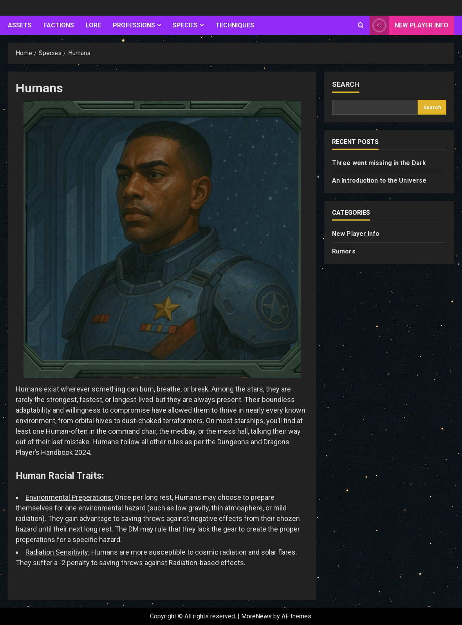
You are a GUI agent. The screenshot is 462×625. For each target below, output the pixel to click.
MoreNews (256, 616)
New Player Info (356, 233)
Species (185, 25)
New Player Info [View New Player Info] (409, 25)
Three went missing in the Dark (379, 163)
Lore (93, 25)
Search (345, 84)
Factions (58, 25)
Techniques (234, 25)
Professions (134, 25)
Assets (20, 25)
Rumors (344, 251)
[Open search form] (361, 25)
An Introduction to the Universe (379, 180)
